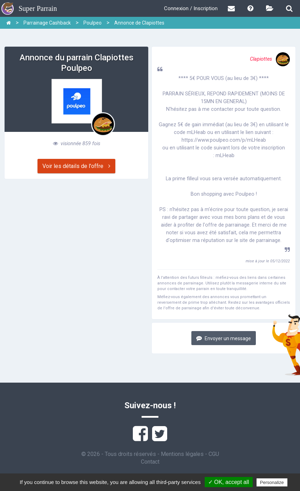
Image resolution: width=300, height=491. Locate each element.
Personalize (272, 482)
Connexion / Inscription (191, 8)
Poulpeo (92, 23)
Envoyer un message (223, 338)
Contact (150, 461)
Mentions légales (182, 454)
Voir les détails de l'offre (76, 166)
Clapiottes (270, 59)
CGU (214, 454)
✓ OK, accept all (228, 482)
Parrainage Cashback (47, 23)
